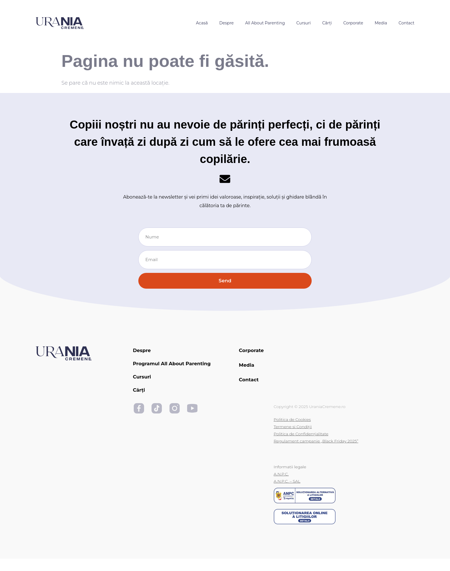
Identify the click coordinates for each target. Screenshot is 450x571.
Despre (226, 23)
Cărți (327, 23)
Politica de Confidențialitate (301, 446)
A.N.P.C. (281, 486)
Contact (406, 23)
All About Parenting (265, 23)
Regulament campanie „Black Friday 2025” (316, 453)
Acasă (202, 23)
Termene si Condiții (293, 439)
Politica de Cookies (292, 431)
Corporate (353, 23)
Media (381, 23)
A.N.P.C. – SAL (287, 493)
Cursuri (303, 23)
